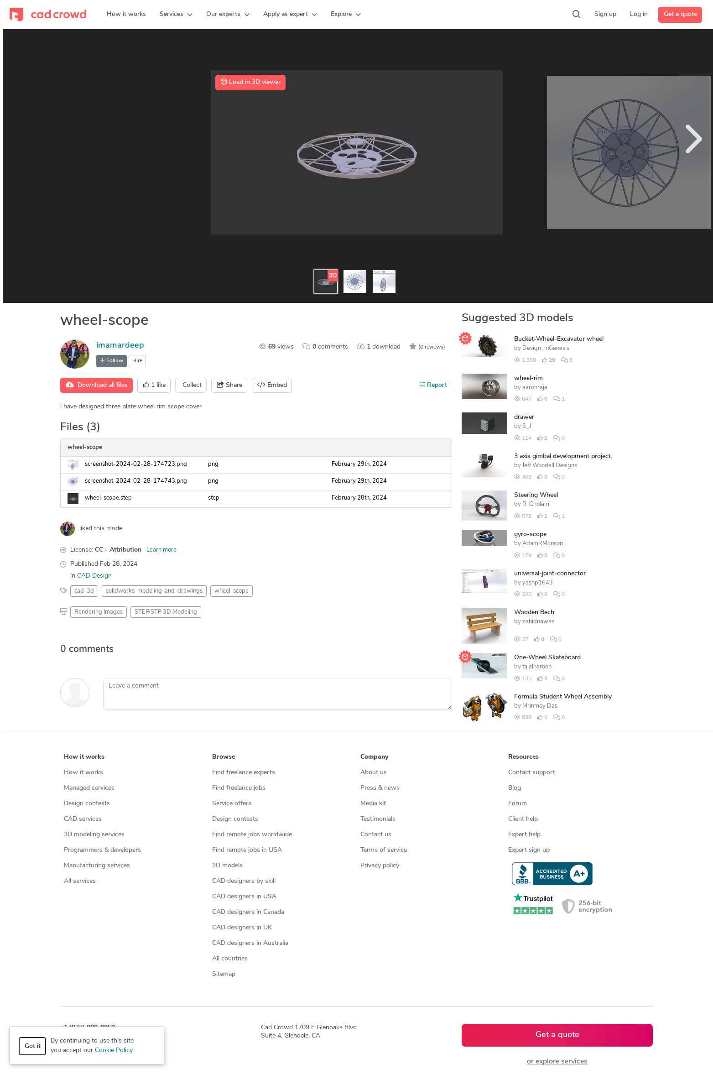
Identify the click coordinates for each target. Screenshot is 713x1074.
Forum (517, 803)
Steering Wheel (536, 495)
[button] (176, 14)
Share (229, 385)
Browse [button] (223, 757)
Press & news (380, 788)
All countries (230, 958)
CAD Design (94, 576)
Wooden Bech (534, 612)
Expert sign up (529, 850)
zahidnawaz (538, 622)
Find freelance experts (243, 772)
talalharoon (537, 667)
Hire (137, 361)
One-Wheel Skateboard (547, 657)
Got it (33, 1046)
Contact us (375, 834)
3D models (227, 865)
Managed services (89, 788)
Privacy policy (379, 865)
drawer (524, 417)
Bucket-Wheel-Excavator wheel (559, 339)
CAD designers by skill (244, 881)
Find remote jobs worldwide (252, 834)
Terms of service (383, 850)
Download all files (97, 385)
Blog (514, 788)
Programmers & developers (102, 850)
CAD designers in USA (244, 896)
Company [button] (374, 757)
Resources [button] (523, 757)
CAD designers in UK (242, 927)
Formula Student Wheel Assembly (563, 696)
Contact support (531, 772)
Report (433, 385)
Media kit (373, 803)
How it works (83, 772)
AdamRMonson (542, 544)
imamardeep (120, 345)
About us (373, 772)
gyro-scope (530, 534)
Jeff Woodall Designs (549, 466)
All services (80, 881)
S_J (526, 426)
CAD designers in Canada (248, 912)
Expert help (524, 834)
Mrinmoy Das (539, 706)
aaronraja (534, 388)
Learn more (161, 550)
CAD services (83, 819)
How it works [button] (84, 757)
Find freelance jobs (238, 788)
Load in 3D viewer (251, 82)
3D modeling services (94, 834)
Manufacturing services (97, 865)
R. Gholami (536, 504)
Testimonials (378, 819)
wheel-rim (528, 378)
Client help (523, 819)
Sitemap (223, 974)
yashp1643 (537, 583)
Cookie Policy (113, 1050)
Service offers (231, 803)
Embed (272, 385)
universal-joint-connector (550, 573)
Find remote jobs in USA (247, 850)
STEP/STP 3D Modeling (166, 612)
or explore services (557, 1061)
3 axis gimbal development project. (563, 456)
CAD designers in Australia (250, 943)
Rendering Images (98, 612)
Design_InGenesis (545, 348)
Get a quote (680, 14)
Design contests (87, 803)
